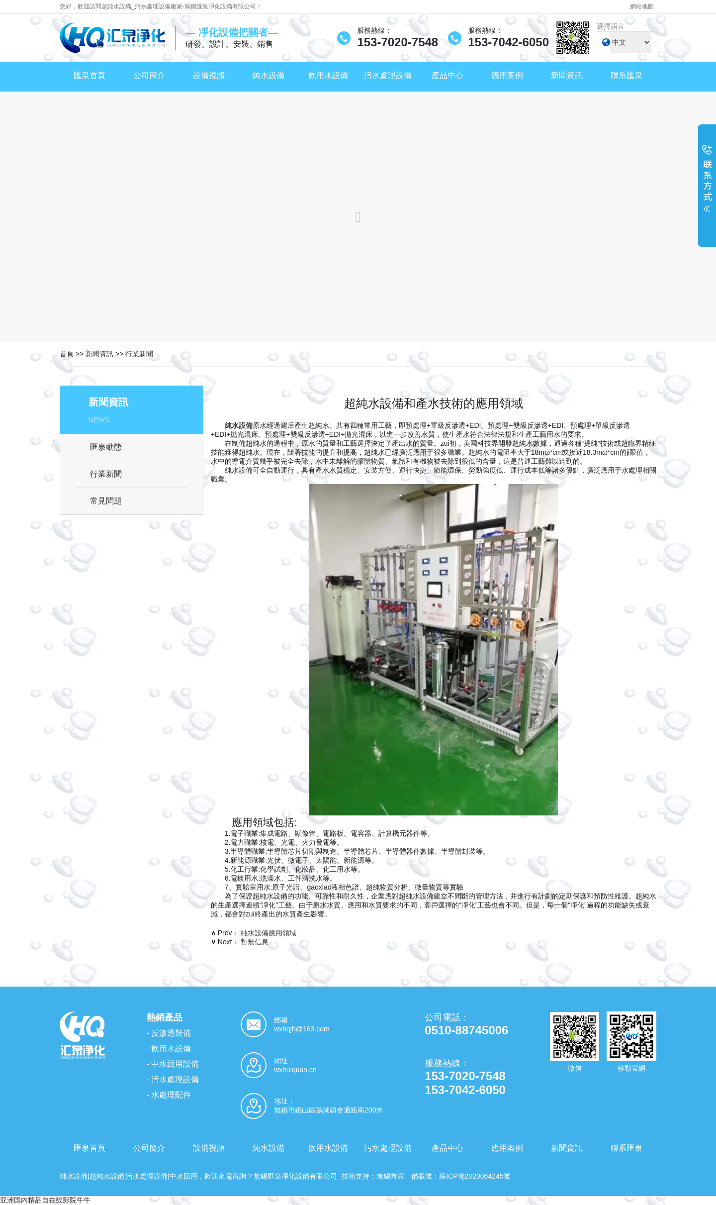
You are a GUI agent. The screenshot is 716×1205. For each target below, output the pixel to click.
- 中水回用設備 (173, 1064)
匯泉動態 (106, 447)
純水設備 (268, 75)
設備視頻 (209, 75)
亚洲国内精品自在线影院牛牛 (45, 1200)
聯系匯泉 (626, 75)
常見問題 (106, 501)
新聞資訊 (567, 75)
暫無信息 (254, 942)
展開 (707, 185)
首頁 (67, 354)
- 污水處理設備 (173, 1079)
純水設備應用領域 (268, 933)
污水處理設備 (388, 75)
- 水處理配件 (169, 1095)
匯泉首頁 (89, 75)
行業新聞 (139, 354)
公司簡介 (149, 75)
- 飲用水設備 (169, 1048)
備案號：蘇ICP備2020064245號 (460, 1176)
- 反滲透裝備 (169, 1033)
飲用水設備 (328, 75)
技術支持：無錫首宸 (373, 1176)
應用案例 (507, 75)
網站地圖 (642, 6)
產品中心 (447, 75)
